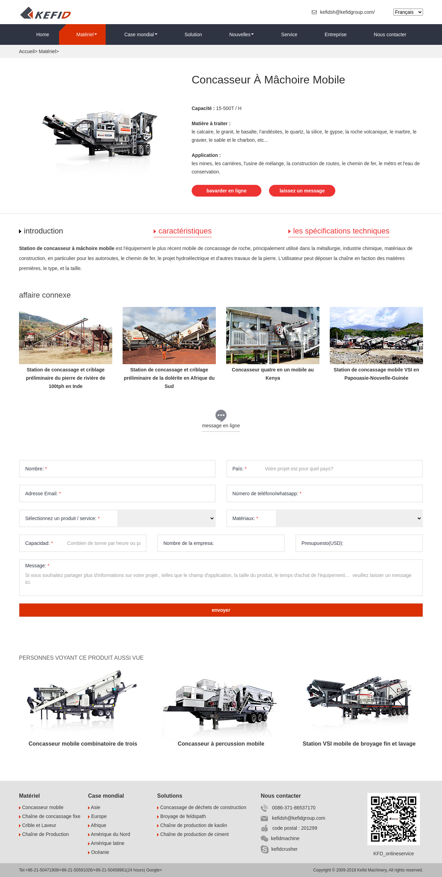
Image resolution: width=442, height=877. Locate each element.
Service (289, 34)
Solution (193, 34)
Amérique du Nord (109, 834)
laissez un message (303, 190)
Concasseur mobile (41, 807)
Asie (94, 807)
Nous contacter (390, 34)
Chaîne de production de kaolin (192, 825)
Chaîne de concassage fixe (49, 816)
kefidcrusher (279, 849)
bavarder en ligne (226, 190)
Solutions (169, 796)
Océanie (98, 852)
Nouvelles (241, 34)
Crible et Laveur (37, 825)
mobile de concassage (206, 248)
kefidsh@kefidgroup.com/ (344, 12)
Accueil (27, 51)
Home (42, 34)
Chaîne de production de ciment (193, 834)
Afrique (97, 825)
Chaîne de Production (44, 834)
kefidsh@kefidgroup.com (293, 818)
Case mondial (140, 34)
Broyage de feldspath (181, 816)
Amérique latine (106, 843)
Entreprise (336, 34)
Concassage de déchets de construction (201, 807)
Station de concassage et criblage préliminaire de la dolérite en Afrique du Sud (169, 378)
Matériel (86, 34)
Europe (97, 816)
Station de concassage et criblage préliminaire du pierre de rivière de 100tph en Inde (65, 378)
